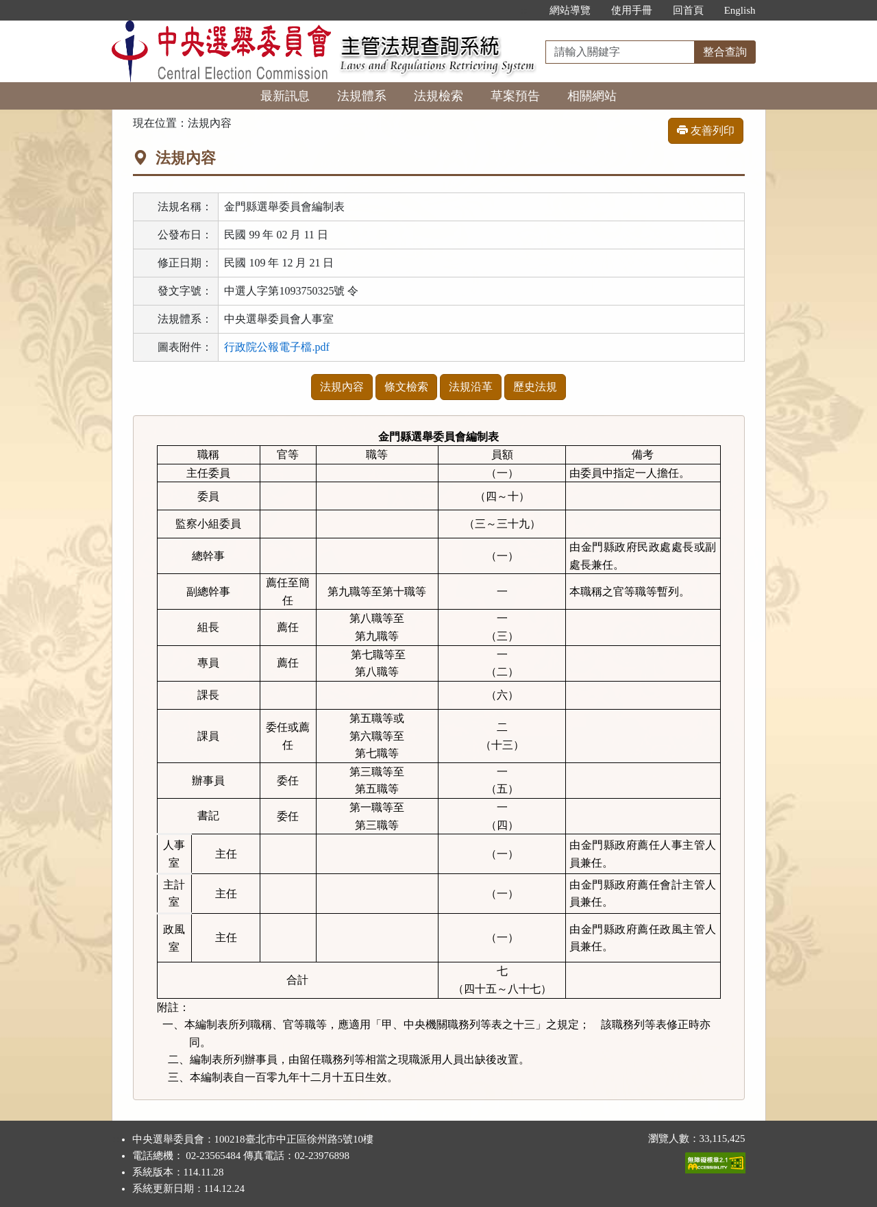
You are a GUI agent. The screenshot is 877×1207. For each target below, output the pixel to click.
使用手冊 (631, 10)
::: (524, 10)
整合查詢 (725, 52)
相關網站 (592, 96)
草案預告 (515, 96)
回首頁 (688, 10)
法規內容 (342, 387)
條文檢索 (406, 387)
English (740, 10)
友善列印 (705, 130)
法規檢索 (438, 96)
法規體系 (361, 96)
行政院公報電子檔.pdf (276, 347)
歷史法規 (535, 387)
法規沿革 (471, 387)
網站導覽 (570, 10)
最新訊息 (285, 96)
